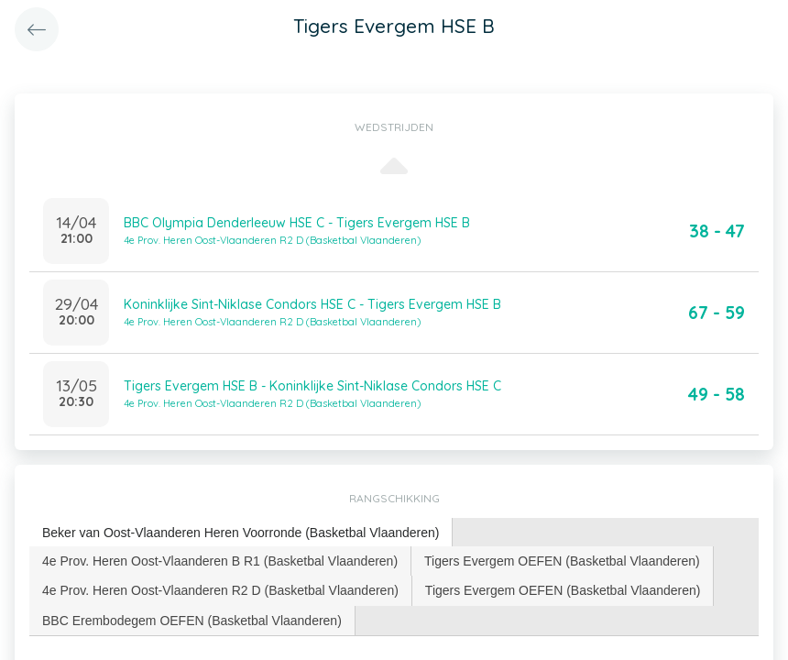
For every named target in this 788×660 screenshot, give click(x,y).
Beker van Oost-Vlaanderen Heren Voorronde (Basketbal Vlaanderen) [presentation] (240, 532)
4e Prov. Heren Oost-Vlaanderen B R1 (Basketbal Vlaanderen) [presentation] (220, 561)
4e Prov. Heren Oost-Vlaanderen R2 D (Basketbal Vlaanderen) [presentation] (220, 590)
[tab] (241, 533)
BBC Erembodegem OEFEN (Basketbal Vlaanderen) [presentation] (192, 620)
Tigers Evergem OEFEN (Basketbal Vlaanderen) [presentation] (562, 561)
